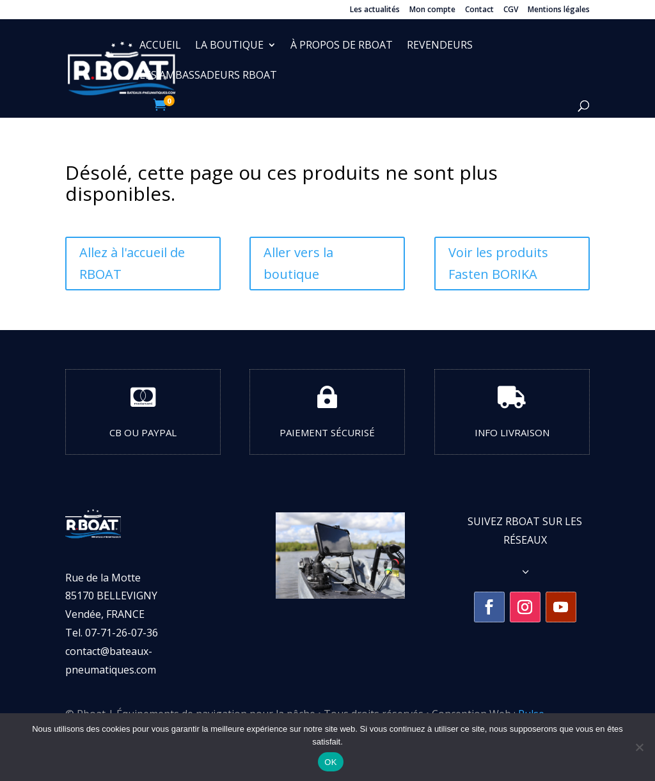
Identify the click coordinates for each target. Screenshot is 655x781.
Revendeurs (440, 46)
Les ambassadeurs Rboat (208, 76)
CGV (510, 10)
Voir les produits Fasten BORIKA (498, 263)
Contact (479, 10)
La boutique (229, 46)
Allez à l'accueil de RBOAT (132, 263)
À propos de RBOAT (341, 46)
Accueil (160, 46)
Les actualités (375, 10)
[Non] (639, 747)
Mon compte (432, 10)
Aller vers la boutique (298, 263)
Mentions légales (559, 10)
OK (330, 762)
